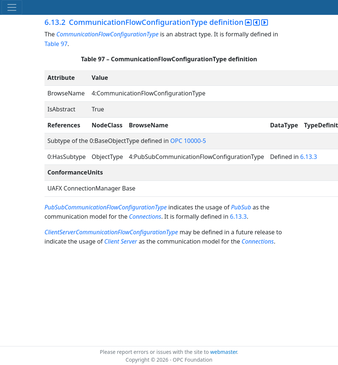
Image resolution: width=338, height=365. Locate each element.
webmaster (223, 351)
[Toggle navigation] (11, 7)
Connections (145, 216)
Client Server (120, 241)
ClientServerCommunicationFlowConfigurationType (111, 232)
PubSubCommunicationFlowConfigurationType (105, 207)
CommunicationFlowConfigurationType (107, 34)
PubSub (241, 207)
